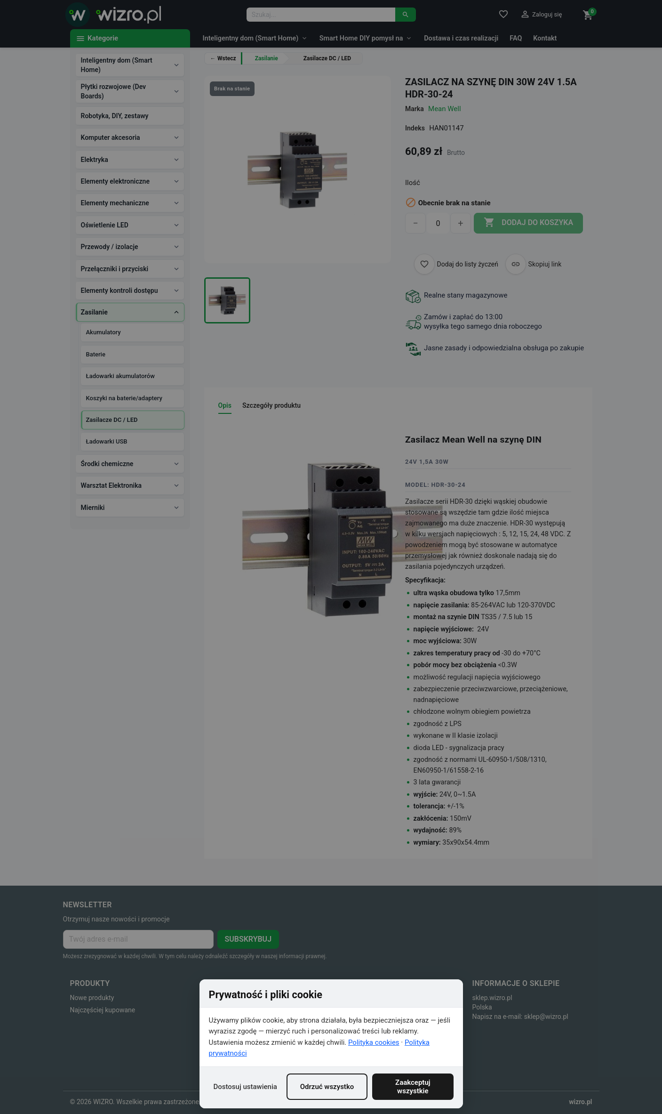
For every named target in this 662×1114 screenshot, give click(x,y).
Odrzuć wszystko (327, 1086)
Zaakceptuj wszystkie (413, 1086)
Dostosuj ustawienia (245, 1086)
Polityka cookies (373, 1042)
